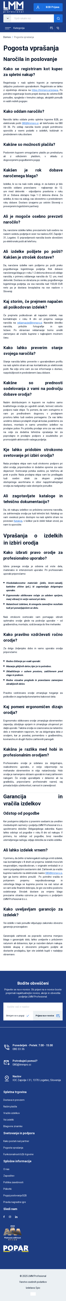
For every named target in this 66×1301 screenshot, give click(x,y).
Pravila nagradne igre (14, 1202)
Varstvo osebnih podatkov (33, 1282)
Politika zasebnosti (13, 1182)
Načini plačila (10, 1106)
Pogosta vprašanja (13, 1147)
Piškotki (7, 1189)
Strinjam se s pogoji (15, 1016)
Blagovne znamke (13, 1126)
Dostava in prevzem (14, 1100)
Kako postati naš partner (16, 1141)
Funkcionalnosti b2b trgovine (18, 1154)
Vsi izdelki (8, 1119)
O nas (6, 1169)
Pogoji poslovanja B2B (15, 1195)
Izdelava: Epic (33, 1287)
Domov (7, 37)
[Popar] (33, 1248)
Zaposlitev (8, 1175)
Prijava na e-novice (48, 1016)
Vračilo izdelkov (11, 1113)
